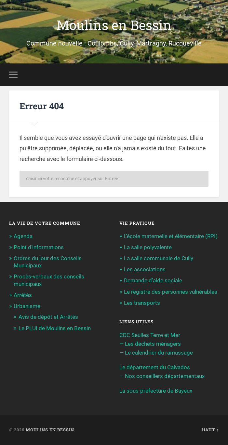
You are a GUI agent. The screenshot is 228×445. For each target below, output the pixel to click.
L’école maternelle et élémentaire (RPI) (171, 236)
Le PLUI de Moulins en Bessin (55, 328)
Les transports (142, 303)
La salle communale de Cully (158, 258)
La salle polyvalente (148, 247)
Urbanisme (27, 306)
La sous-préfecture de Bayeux (155, 390)
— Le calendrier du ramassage (156, 352)
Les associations (145, 269)
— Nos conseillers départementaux (162, 376)
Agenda (23, 236)
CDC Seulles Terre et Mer (149, 335)
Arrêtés (23, 295)
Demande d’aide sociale (153, 280)
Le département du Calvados (154, 367)
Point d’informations (39, 247)
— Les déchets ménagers (150, 344)
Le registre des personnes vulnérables (170, 292)
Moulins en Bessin (114, 25)
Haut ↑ (210, 429)
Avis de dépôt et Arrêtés (48, 317)
